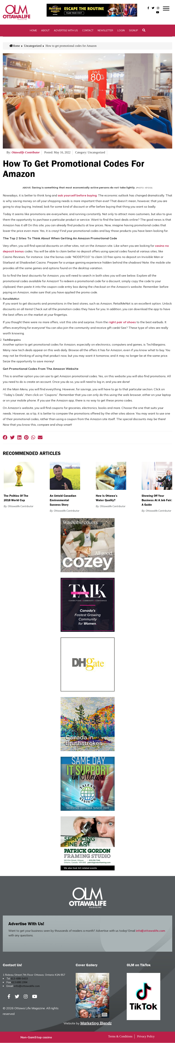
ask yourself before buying (77, 196)
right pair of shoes (122, 322)
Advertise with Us (66, 30)
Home (33, 30)
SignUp (133, 30)
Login (121, 30)
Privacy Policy (146, 1036)
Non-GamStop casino (36, 1037)
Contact (87, 30)
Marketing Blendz (96, 1023)
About (45, 30)
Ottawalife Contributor (26, 152)
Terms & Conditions (120, 1036)
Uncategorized (32, 46)
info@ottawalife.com (150, 931)
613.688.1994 (19, 982)
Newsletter (105, 30)
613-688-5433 (19, 979)
